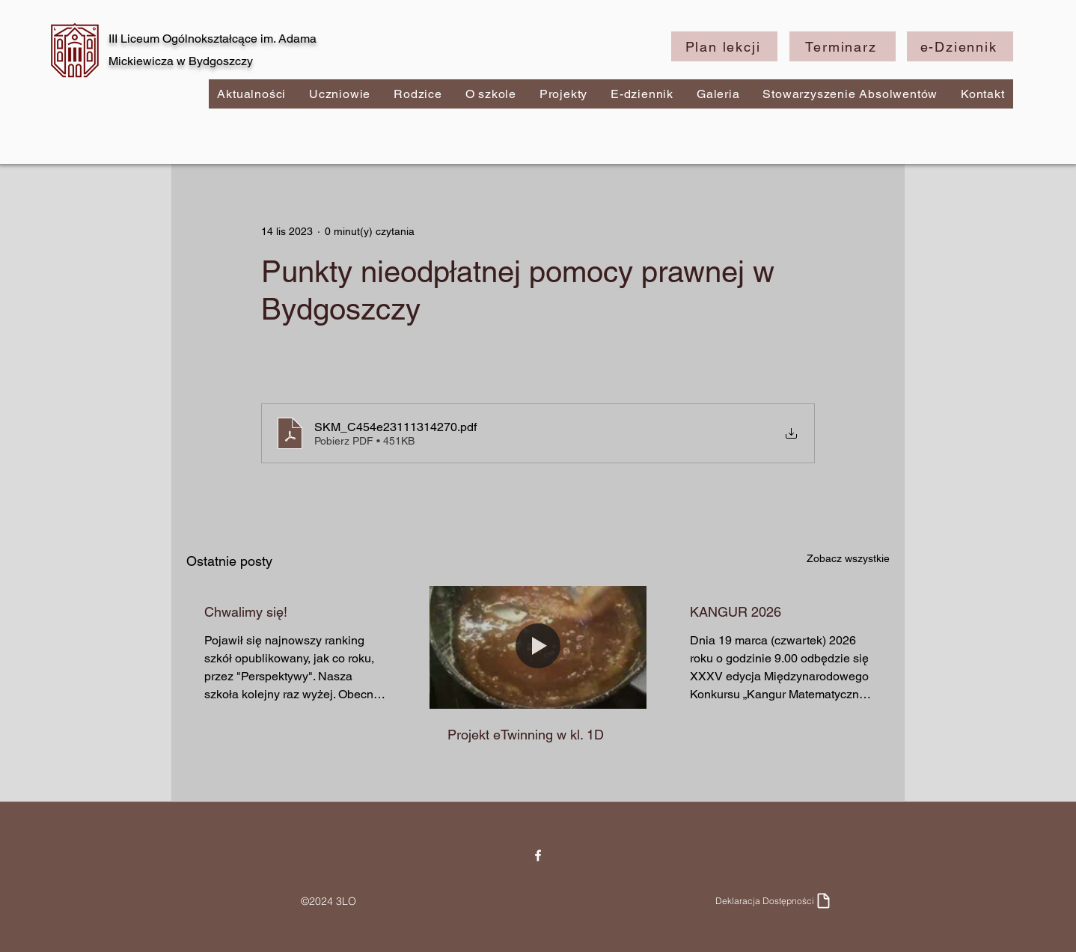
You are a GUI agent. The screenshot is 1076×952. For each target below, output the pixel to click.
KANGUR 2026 (735, 612)
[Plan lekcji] (724, 46)
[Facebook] (538, 855)
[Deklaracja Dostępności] (774, 901)
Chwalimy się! (245, 612)
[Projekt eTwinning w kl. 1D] (538, 647)
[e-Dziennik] (960, 46)
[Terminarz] (842, 46)
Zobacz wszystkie (848, 558)
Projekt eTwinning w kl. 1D (525, 734)
